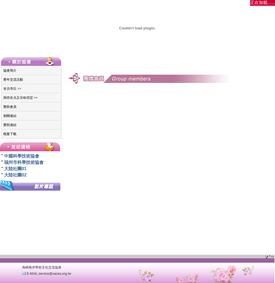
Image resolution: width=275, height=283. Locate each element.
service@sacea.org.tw (55, 274)
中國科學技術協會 (21, 156)
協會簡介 (9, 70)
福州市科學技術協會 (24, 162)
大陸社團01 (15, 168)
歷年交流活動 (13, 80)
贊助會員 (9, 107)
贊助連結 (9, 125)
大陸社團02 (15, 175)
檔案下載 (9, 134)
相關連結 (9, 116)
